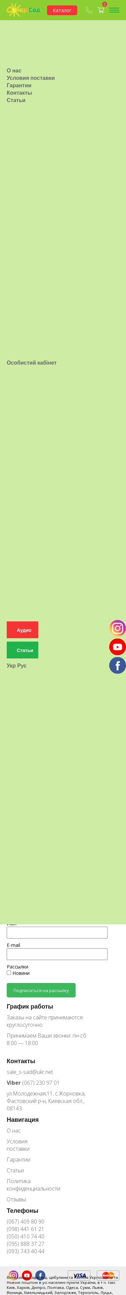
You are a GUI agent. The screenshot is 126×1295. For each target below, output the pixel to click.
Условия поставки (31, 65)
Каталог (62, 10)
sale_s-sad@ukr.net (30, 1072)
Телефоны (22, 1210)
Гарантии (19, 73)
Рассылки (17, 966)
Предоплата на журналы (57, 884)
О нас (14, 58)
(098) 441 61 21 (25, 1229)
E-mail (13, 945)
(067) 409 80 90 (25, 1221)
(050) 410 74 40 (25, 1236)
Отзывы (16, 1199)
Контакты (19, 80)
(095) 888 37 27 (25, 1243)
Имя (11, 923)
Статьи (16, 88)
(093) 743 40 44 (25, 1251)
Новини (18, 973)
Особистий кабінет (32, 338)
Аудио (24, 594)
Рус (22, 629)
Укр (11, 629)
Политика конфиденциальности (28, 1184)
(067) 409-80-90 (89, 10)
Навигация (23, 1119)
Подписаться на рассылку (41, 990)
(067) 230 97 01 (33, 1082)
